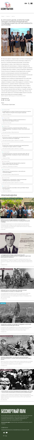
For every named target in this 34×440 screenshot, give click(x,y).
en (26, 3)
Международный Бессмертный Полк (11, 198)
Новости (8, 16)
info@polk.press (4, 427)
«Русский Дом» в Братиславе (8, 104)
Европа (13, 16)
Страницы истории (6, 234)
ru (6, 435)
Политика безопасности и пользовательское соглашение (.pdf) (15, 429)
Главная (2, 16)
